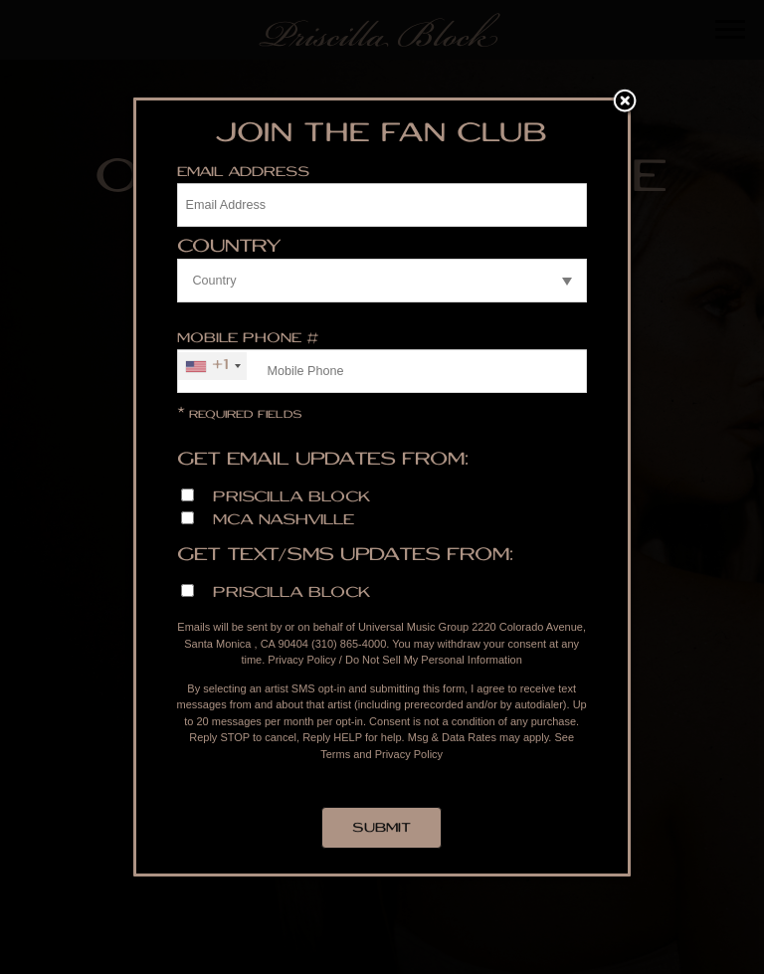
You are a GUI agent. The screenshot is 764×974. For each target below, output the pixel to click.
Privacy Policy (301, 660)
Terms (335, 754)
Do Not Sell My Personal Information (433, 660)
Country (229, 248)
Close (625, 102)
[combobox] (212, 366)
